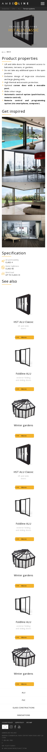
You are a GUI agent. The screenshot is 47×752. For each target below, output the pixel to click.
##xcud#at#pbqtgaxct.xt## (15, 748)
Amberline (5, 9)
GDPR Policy (19, 722)
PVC (23, 700)
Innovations (23, 715)
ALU (19, 9)
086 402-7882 (8, 740)
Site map (29, 722)
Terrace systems (29, 9)
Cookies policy (7, 722)
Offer (13, 9)
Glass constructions (23, 707)
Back (6, 52)
